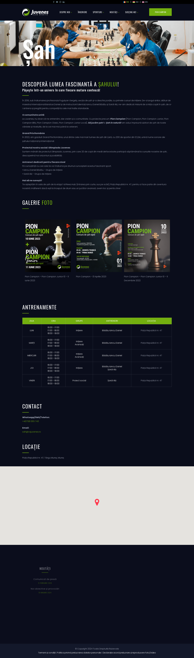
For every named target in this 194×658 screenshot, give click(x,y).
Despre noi (65, 12)
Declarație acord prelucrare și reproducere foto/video (129, 652)
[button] (97, 502)
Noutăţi (113, 12)
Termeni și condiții (46, 652)
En (145, 2)
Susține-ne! (130, 12)
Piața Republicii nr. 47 (151, 330)
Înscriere (82, 12)
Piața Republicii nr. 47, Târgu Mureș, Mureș (43, 457)
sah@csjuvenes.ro (31, 431)
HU (135, 2)
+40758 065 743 (30, 421)
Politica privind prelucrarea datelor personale (79, 652)
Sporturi (97, 12)
